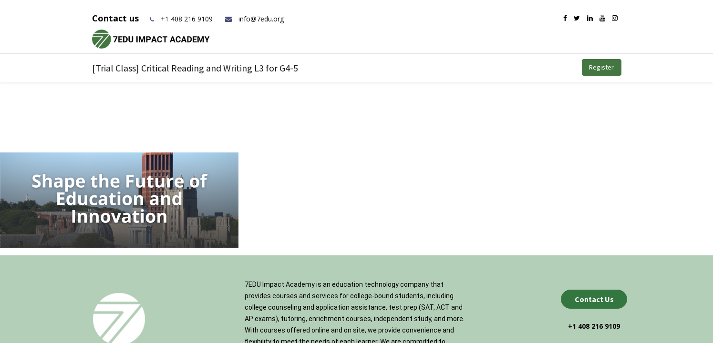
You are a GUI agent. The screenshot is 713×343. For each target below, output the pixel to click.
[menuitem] (321, 67)
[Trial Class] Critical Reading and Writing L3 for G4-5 (195, 68)
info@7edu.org (254, 18)
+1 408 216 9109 (187, 18)
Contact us (116, 18)
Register (601, 67)
